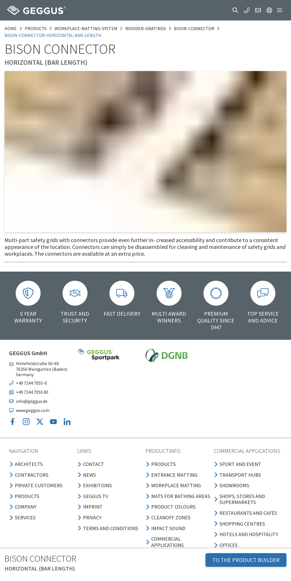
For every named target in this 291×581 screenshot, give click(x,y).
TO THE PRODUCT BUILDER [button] (246, 559)
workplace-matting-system (86, 28)
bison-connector (194, 28)
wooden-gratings (145, 28)
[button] (235, 10)
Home (11, 28)
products (36, 28)
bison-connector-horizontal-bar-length (53, 35)
